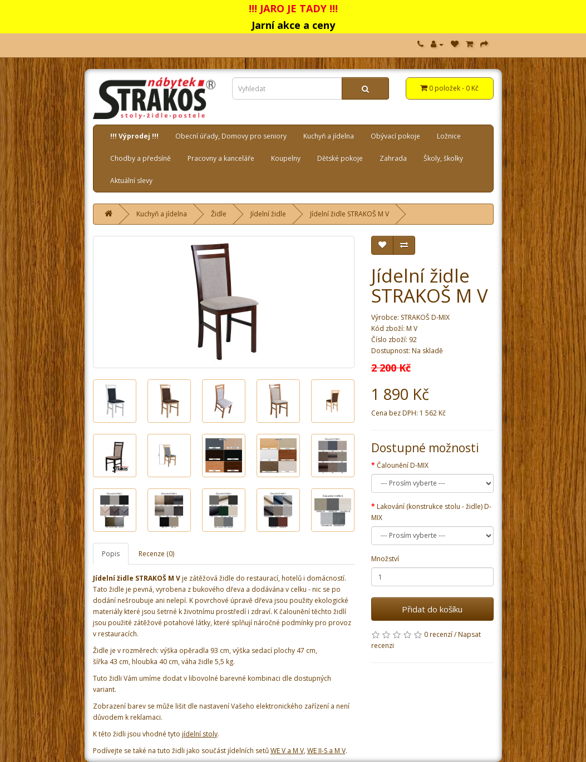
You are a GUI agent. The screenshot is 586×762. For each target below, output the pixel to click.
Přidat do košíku (432, 609)
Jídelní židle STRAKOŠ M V (349, 214)
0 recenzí (438, 634)
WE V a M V (287, 750)
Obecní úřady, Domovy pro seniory (231, 136)
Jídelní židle (268, 214)
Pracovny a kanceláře (221, 158)
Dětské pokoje (340, 158)
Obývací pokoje (395, 136)
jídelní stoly (200, 734)
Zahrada (393, 158)
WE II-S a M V (326, 750)
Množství (385, 558)
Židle (218, 214)
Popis (111, 553)
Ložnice (449, 136)
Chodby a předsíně (140, 158)
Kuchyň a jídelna (328, 136)
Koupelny (286, 158)
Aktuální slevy (131, 180)
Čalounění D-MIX (403, 465)
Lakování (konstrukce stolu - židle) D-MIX (431, 512)
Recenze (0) (156, 553)
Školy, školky (443, 158)
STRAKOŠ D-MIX (425, 317)
